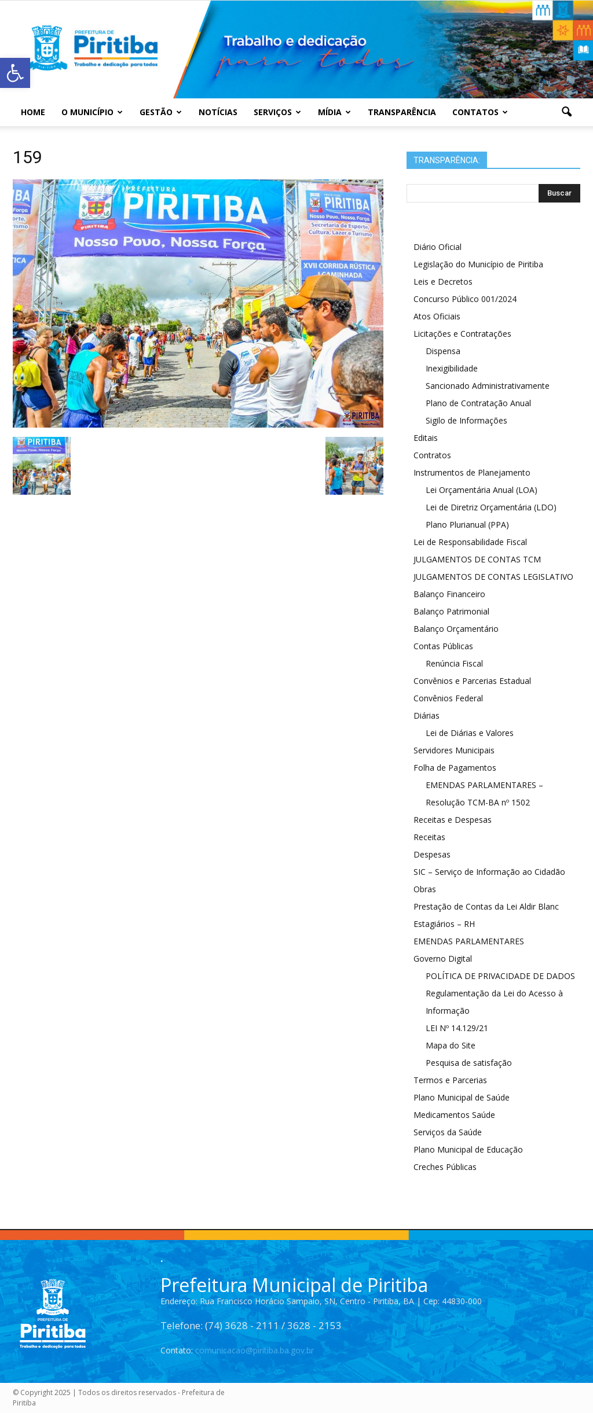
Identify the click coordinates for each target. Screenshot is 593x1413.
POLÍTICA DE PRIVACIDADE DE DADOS (500, 975)
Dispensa (443, 350)
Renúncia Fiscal (454, 663)
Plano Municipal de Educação (468, 1149)
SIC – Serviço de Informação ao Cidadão (489, 871)
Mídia (334, 111)
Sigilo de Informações (466, 420)
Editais (425, 437)
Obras (424, 889)
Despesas (432, 854)
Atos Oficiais (436, 316)
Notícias (218, 111)
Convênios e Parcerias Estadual (472, 680)
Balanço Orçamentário (456, 628)
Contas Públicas (443, 646)
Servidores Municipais (454, 750)
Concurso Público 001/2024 (465, 298)
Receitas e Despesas (452, 819)
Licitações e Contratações (462, 333)
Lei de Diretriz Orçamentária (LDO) (491, 507)
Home (33, 111)
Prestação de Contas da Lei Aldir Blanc (486, 906)
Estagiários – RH (444, 923)
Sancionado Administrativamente (488, 385)
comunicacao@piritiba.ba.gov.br (254, 1350)
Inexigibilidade (452, 368)
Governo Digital (442, 958)
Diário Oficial (437, 246)
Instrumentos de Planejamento (471, 472)
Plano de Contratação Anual (478, 403)
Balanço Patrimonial (451, 611)
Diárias (426, 715)
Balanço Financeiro (449, 593)
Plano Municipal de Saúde (461, 1097)
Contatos (480, 111)
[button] (566, 112)
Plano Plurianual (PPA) (467, 524)
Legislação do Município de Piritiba (478, 264)
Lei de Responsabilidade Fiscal (470, 541)
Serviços (277, 111)
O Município (92, 111)
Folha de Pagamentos (454, 767)
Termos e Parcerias (450, 1080)
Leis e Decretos (443, 281)
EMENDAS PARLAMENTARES (468, 941)
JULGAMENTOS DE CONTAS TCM (477, 559)
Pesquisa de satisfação (469, 1062)
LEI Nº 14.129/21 (457, 1027)
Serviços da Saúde (447, 1132)
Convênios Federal (448, 698)
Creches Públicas (445, 1166)
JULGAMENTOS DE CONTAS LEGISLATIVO (493, 576)
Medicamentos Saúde (454, 1114)
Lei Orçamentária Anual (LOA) (481, 489)
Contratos (432, 455)
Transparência (402, 111)
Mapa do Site (450, 1045)
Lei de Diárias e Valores (470, 732)
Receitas (429, 836)
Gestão (161, 111)
